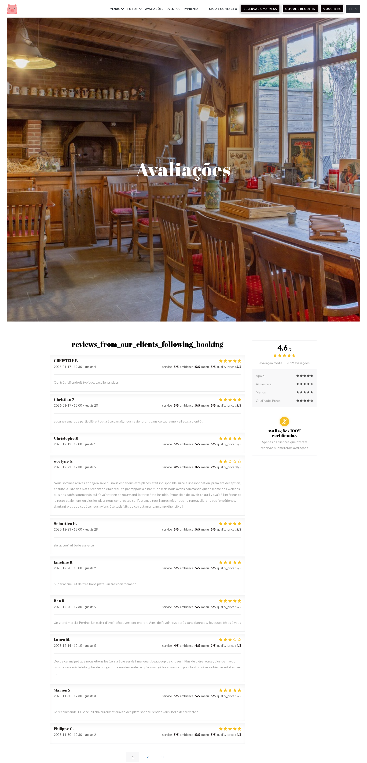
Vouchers (332, 9)
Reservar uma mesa (260, 9)
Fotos (134, 9)
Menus (117, 9)
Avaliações (154, 9)
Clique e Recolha (300, 9)
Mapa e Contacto (223, 9)
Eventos (173, 9)
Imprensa (191, 9)
